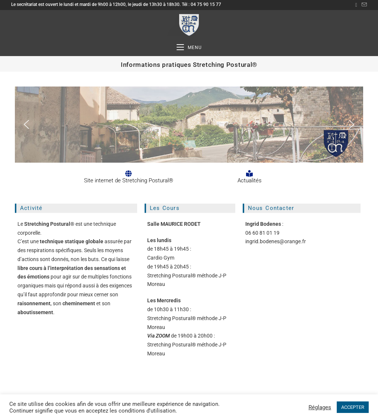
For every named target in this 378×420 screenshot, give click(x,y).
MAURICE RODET (181, 224)
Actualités (250, 180)
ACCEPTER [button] (352, 407)
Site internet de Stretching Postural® (128, 180)
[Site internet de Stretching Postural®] (128, 173)
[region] (189, 125)
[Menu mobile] (189, 47)
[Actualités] (249, 173)
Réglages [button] (319, 407)
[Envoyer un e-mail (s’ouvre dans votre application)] (363, 5)
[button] (26, 124)
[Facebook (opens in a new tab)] (356, 5)
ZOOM (163, 336)
